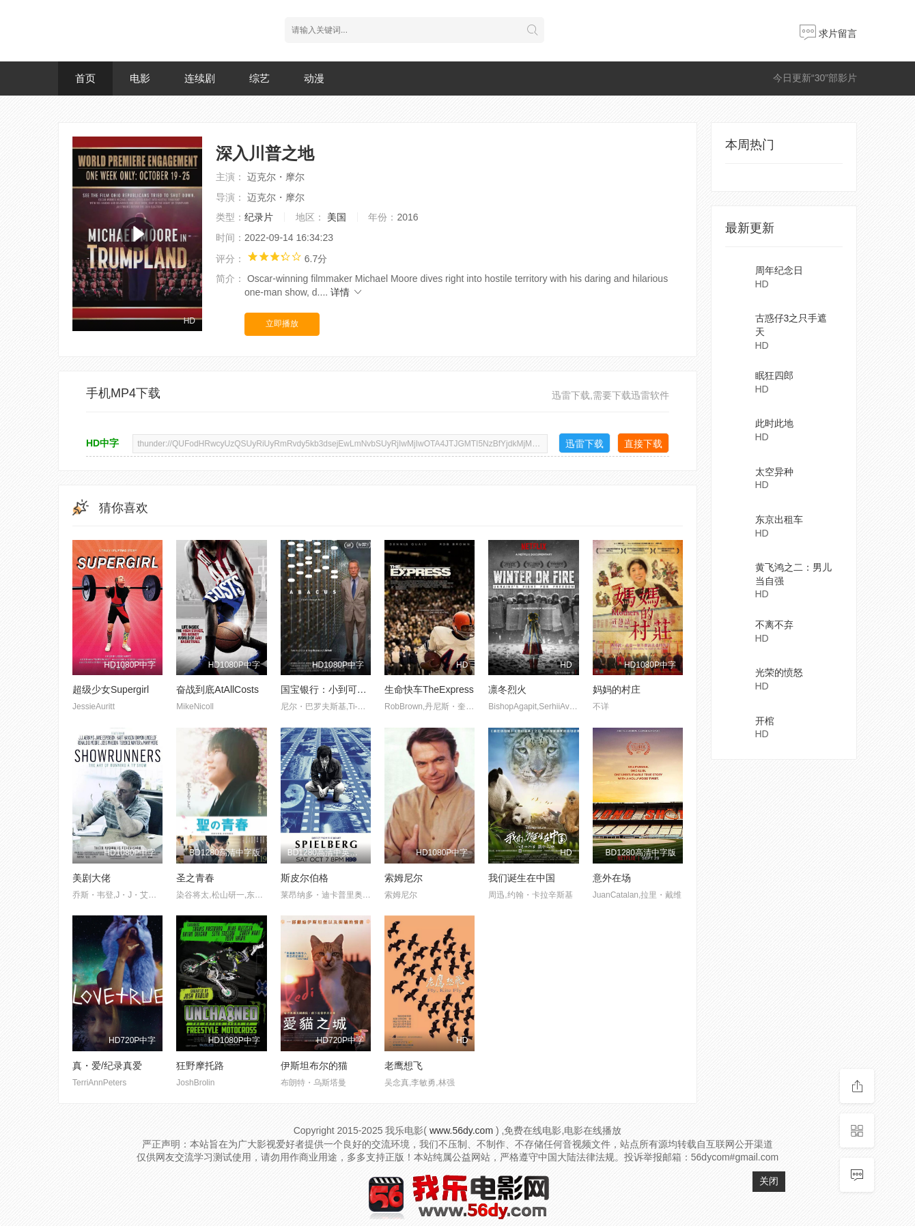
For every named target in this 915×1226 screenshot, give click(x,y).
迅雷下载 (584, 443)
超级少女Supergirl (110, 689)
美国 (336, 217)
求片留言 (828, 33)
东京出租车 (779, 519)
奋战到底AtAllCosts (217, 689)
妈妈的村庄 (616, 689)
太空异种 (774, 471)
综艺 (259, 78)
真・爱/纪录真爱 (107, 1065)
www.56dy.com (461, 1130)
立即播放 (282, 323)
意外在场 (612, 877)
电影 (140, 78)
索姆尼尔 (403, 877)
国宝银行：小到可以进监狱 (338, 689)
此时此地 (774, 423)
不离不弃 (774, 624)
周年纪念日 (779, 270)
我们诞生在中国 (521, 877)
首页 (85, 78)
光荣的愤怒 (779, 672)
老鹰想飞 (403, 1065)
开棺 (764, 720)
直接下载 (643, 443)
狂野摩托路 (200, 1065)
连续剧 (199, 78)
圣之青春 (195, 877)
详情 (346, 292)
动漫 (314, 78)
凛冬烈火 (507, 689)
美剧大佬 (91, 877)
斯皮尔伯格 (304, 877)
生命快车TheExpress (429, 689)
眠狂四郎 (774, 375)
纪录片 (258, 217)
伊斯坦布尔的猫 (314, 1065)
